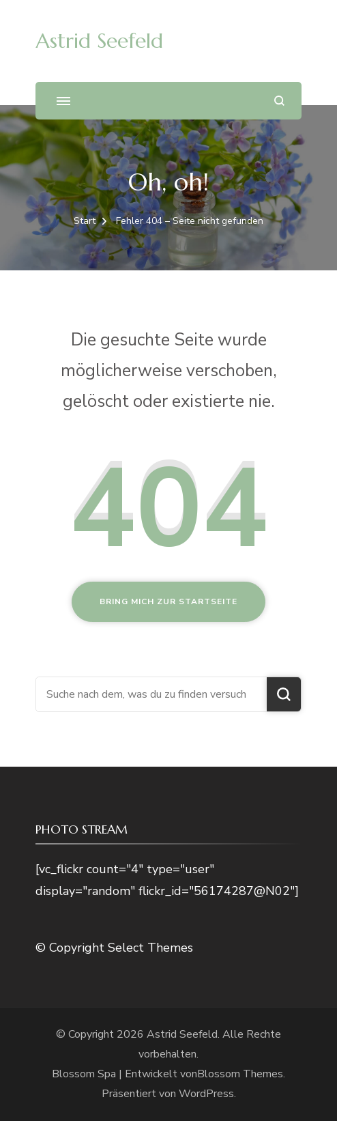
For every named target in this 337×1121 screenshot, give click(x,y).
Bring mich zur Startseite (168, 601)
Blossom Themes (240, 1073)
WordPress (206, 1093)
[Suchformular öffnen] (279, 100)
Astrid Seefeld (99, 40)
